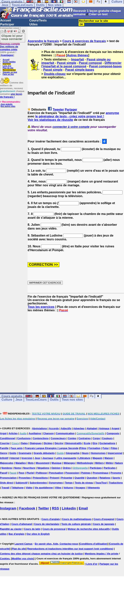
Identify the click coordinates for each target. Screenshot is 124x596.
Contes (72, 438)
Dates (24, 443)
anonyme (112, 113)
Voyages (80, 487)
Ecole (87, 443)
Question (92, 477)
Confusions (24, 438)
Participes (96, 467)
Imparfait (77, 59)
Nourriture (29, 467)
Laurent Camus (23, 543)
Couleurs (107, 438)
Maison (108, 458)
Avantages (7, 55)
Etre (95, 443)
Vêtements (93, 487)
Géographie (72, 453)
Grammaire (25, 453)
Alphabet (92, 428)
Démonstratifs (73, 443)
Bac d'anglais (16, 533)
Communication (65, 433)
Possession (72, 472)
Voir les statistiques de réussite (50, 119)
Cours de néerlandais (46, 524)
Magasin (97, 458)
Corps (96, 438)
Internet (14, 458)
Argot (3, 433)
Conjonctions (41, 438)
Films (83, 448)
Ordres (67, 467)
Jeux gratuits (6, 104)
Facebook (27, 508)
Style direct (6, 482)
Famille (4, 448)
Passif (3, 472)
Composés (113, 433)
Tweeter (58, 109)
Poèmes (86, 472)
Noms (17, 467)
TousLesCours (22, 5)
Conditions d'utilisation (93, 543)
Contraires (84, 438)
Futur (106, 448)
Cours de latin (32, 529)
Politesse (41, 472)
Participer (7, 24)
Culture (7, 399)
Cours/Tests (38, 20)
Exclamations (107, 443)
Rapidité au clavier (11, 529)
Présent (54, 477)
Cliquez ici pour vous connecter (12, 37)
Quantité (80, 477)
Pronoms (115, 472)
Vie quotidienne (43, 487)
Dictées (48, 443)
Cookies (5, 558)
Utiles (33, 24)
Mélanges (69, 463)
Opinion (56, 467)
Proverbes (25, 477)
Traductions (116, 482)
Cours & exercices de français (84, 41)
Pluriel (30, 472)
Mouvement (42, 463)
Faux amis (17, 448)
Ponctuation (56, 472)
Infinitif (4, 458)
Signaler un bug (10, 72)
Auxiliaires (35, 433)
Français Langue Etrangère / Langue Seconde (51, 448)
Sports (116, 477)
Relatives (104, 477)
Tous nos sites (72, 399)
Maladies (20, 463)
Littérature (84, 458)
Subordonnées (38, 482)
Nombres (6, 467)
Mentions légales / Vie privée (101, 553)
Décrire (59, 443)
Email (83, 508)
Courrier (5, 443)
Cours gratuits (12, 396)
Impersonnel (115, 453)
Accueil (5, 20)
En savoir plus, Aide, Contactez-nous (56, 543)
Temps (69, 482)
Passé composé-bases (105, 66)
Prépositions (40, 477)
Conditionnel (7, 438)
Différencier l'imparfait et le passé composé (81, 64)
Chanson (48, 433)
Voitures (68, 487)
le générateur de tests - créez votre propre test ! (69, 116)
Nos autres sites (8, 106)
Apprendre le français (43, 41)
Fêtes (114, 448)
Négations (43, 467)
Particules (110, 467)
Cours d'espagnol (104, 519)
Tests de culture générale (76, 524)
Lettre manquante (65, 458)
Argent (115, 428)
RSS (55, 508)
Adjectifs (66, 428)
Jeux (5, 5)
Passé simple (66, 62)
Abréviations (39, 428)
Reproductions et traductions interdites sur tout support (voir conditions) (70, 548)
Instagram (8, 508)
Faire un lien (8, 74)
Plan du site (8, 68)
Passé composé (90, 62)
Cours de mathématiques (76, 519)
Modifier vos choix (22, 558)
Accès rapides (9, 62)
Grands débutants (44, 453)
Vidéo (29, 487)
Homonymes (98, 453)
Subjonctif (21, 482)
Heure (85, 453)
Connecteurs (58, 438)
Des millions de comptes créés (10, 46)
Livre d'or (7, 66)
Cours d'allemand (21, 524)
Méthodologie (85, 463)
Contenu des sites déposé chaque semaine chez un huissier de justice (41, 553)
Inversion (27, 458)
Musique (57, 463)
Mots (31, 463)
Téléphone (17, 487)
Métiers (99, 463)
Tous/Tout (101, 482)
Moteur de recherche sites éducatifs (89, 529)
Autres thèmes (77, 55)
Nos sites (54, 5)
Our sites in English (38, 533)
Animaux (104, 428)
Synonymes (56, 482)
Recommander (9, 70)
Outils (40, 5)
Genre (3, 453)
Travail (5, 487)
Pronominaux (100, 472)
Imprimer (7, 64)
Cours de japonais (103, 524)
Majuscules (6, 463)
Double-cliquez (55, 73)
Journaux (47, 458)
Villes (58, 487)
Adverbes (78, 428)
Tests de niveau (84, 482)
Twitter (43, 508)
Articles (13, 433)
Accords (54, 428)
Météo (109, 463)
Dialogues (36, 443)
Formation (94, 448)
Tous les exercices (41, 306)
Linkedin (69, 508)
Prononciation (8, 477)
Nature (119, 463)
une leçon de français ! (11, 95)
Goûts (12, 453)
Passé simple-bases (79, 69)
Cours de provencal (53, 529)
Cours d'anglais (50, 519)
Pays (21, 472)
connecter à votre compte (71, 126)
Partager (71, 109)
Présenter (66, 477)
